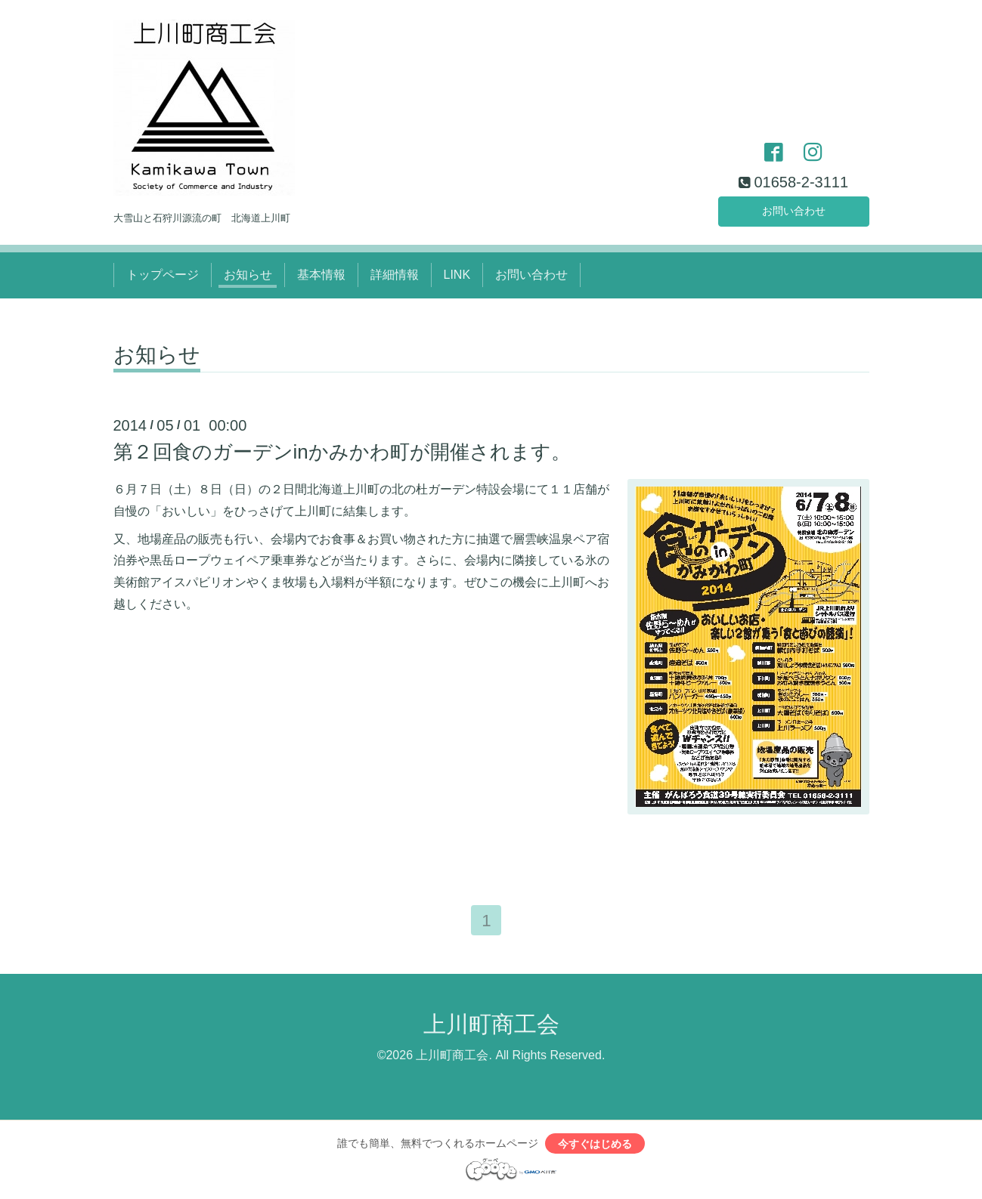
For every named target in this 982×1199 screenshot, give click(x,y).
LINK (457, 274)
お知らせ (248, 274)
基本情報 (321, 274)
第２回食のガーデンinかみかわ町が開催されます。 (342, 451)
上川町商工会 (491, 1027)
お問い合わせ (793, 208)
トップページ (162, 274)
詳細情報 (394, 274)
